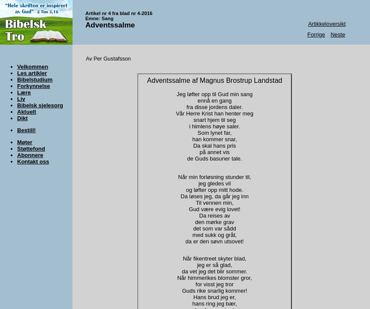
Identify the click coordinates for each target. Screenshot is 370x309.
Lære (24, 92)
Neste (338, 34)
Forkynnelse (33, 86)
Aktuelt (26, 112)
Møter (24, 142)
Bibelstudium (34, 79)
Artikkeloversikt (327, 24)
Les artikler (32, 73)
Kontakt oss (33, 161)
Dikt (22, 118)
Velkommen (32, 67)
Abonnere (30, 155)
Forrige (316, 34)
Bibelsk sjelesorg (40, 105)
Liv (21, 99)
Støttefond (31, 148)
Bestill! (26, 130)
